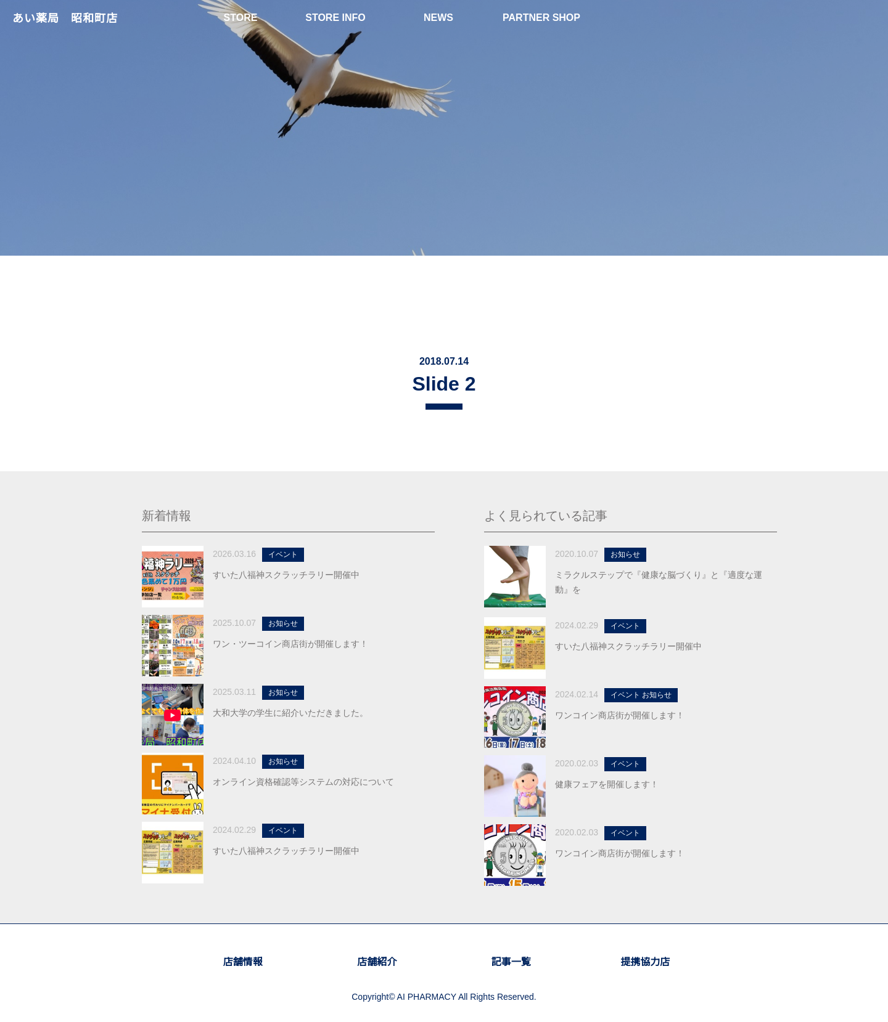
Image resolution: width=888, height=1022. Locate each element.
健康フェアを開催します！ (607, 784)
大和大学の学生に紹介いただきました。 (290, 713)
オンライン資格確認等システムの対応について (303, 782)
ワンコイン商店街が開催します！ (619, 715)
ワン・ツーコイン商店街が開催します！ (290, 644)
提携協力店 (645, 962)
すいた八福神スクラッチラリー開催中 (286, 575)
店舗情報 (243, 962)
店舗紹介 (377, 962)
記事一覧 (511, 962)
